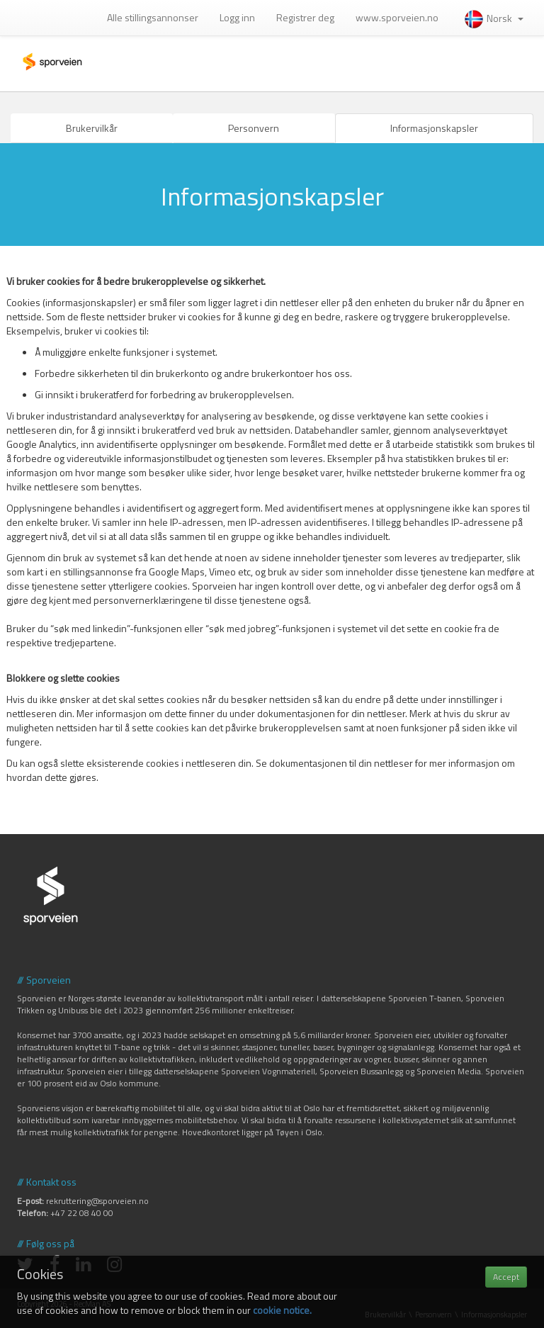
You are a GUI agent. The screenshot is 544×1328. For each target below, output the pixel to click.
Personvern (253, 127)
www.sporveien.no (397, 17)
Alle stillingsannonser (152, 17)
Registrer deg (305, 17)
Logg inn (237, 17)
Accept (506, 1276)
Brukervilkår (92, 127)
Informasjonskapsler (434, 127)
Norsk (493, 18)
